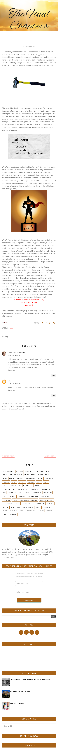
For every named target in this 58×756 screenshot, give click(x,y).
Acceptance (12, 493)
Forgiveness (45, 471)
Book (33, 475)
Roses (38, 507)
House (17, 503)
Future (40, 478)
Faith (5, 478)
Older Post (49, 456)
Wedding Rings (31, 511)
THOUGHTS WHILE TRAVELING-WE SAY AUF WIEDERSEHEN (30, 679)
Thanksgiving (30, 478)
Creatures (21, 496)
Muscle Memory (28, 507)
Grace (5, 475)
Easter (46, 482)
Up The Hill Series (9, 489)
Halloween (49, 500)
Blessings (31, 482)
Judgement (41, 503)
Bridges (27, 493)
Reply (53, 375)
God (41, 500)
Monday (6, 507)
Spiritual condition (10, 511)
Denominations (33, 496)
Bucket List (47, 493)
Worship (49, 511)
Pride (11, 328)
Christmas (28, 471)
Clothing (12, 496)
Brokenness (37, 493)
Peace (47, 475)
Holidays (20, 478)
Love (36, 471)
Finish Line (6, 500)
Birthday (22, 482)
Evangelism (45, 496)
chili (4, 514)
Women (41, 511)
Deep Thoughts (8, 471)
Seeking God (27, 485)
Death (39, 482)
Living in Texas (16, 485)
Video (22, 511)
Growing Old (45, 489)
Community (18, 475)
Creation (19, 471)
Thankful (37, 485)
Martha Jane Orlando (16, 353)
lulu (9, 381)
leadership (13, 514)
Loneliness (49, 478)
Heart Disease (8, 503)
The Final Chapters (29, 20)
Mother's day (15, 507)
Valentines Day (23, 489)
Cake (4, 496)
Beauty (14, 482)
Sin (11, 475)
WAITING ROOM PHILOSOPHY (20, 692)
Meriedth (50, 503)
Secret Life (46, 507)
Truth (26, 475)
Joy (4, 493)
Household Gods (28, 503)
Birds (20, 493)
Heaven (11, 478)
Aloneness (34, 489)
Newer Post (9, 456)
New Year (6, 482)
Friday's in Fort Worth (21, 500)
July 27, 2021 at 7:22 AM (14, 355)
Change (40, 475)
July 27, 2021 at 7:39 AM (14, 384)
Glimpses (34, 500)
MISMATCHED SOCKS (17, 704)
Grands (5, 485)
